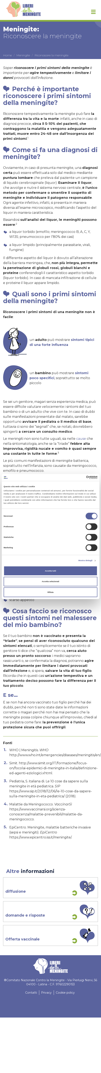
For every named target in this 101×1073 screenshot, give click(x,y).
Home (7, 55)
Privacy (46, 992)
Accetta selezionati (50, 581)
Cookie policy (65, 992)
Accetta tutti (50, 571)
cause (81, 439)
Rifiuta (50, 592)
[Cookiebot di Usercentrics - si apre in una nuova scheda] (79, 477)
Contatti (31, 992)
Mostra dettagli (85, 560)
